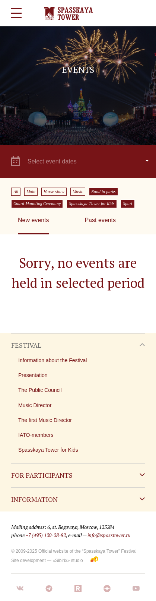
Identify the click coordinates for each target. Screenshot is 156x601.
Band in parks (103, 191)
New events (33, 220)
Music (78, 191)
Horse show (54, 191)
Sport (128, 203)
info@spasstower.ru (109, 535)
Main (30, 191)
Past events (100, 220)
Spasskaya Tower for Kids (92, 203)
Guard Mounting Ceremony (37, 203)
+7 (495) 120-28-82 (46, 535)
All (15, 191)
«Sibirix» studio (67, 560)
